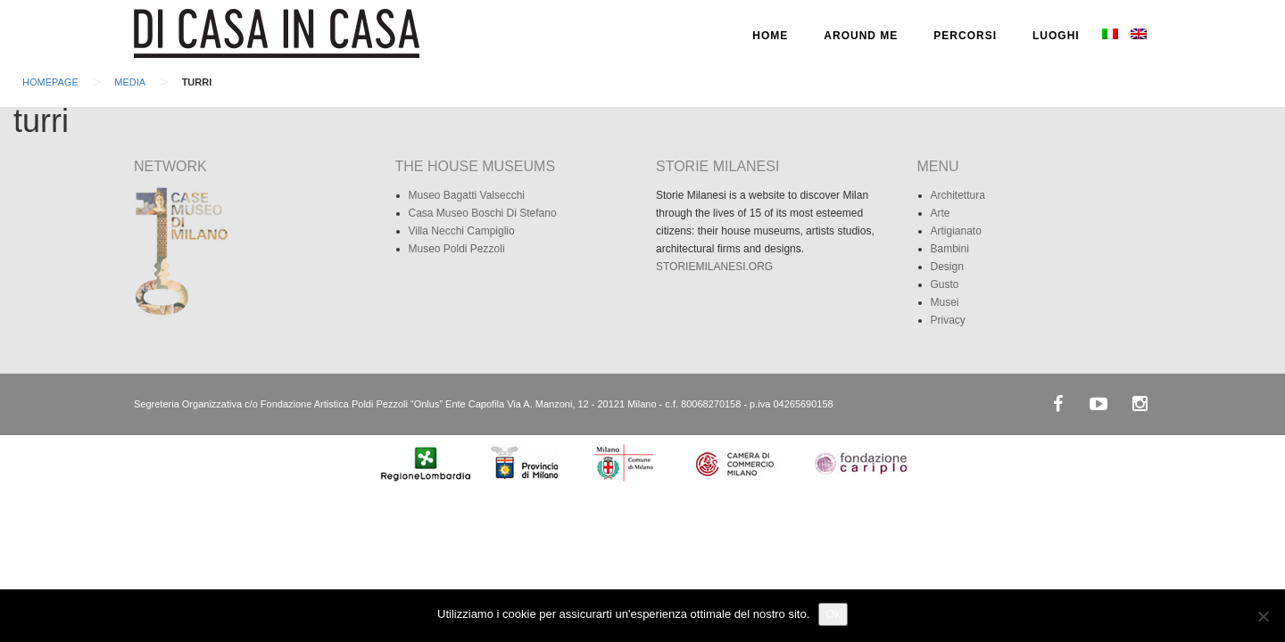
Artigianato (956, 231)
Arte (940, 213)
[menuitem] (1110, 35)
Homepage (50, 82)
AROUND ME (861, 35)
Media (129, 82)
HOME (770, 35)
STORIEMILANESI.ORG (714, 266)
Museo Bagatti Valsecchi (467, 195)
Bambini (950, 249)
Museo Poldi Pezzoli (457, 249)
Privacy (948, 320)
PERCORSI (965, 35)
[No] (1263, 616)
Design (947, 266)
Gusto (945, 284)
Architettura (958, 195)
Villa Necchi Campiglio (462, 231)
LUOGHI (1056, 35)
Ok (833, 614)
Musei (945, 302)
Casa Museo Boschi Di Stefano (483, 213)
